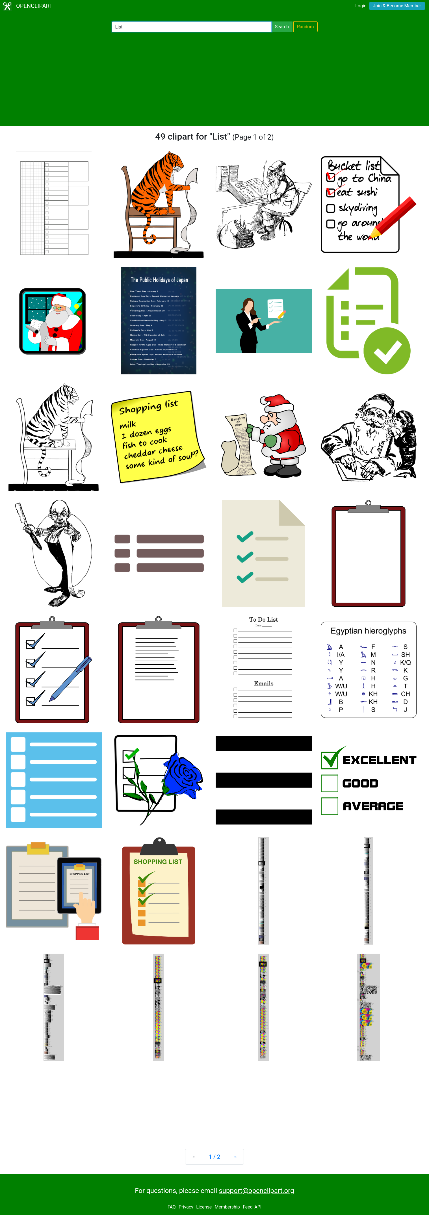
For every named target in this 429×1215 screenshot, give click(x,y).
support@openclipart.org (256, 1191)
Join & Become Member (397, 5)
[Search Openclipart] (192, 26)
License (204, 1207)
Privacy (186, 1207)
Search (282, 26)
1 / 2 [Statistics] (214, 1156)
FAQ (172, 1207)
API (257, 1207)
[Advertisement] (214, 79)
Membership (227, 1207)
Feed (248, 1207)
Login (360, 5)
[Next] (235, 1157)
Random (305, 26)
